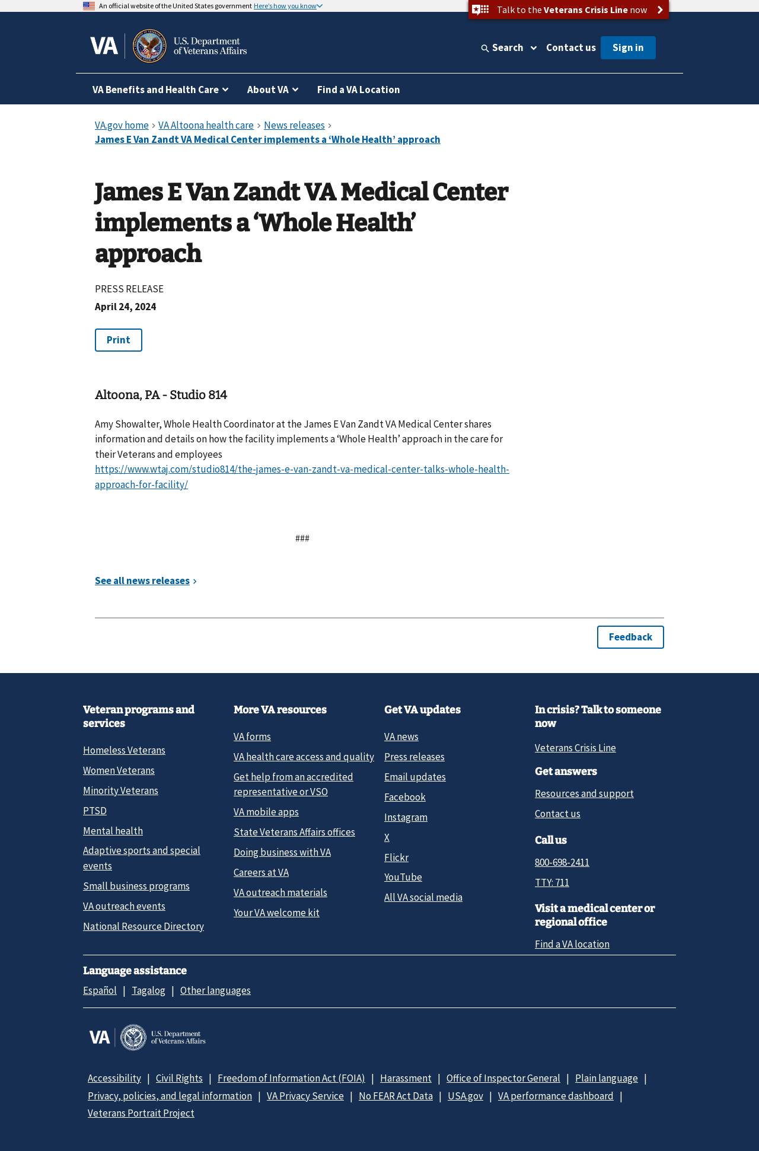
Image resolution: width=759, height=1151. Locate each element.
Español (100, 990)
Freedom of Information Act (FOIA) (291, 1078)
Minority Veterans (120, 790)
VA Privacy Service (305, 1095)
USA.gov (465, 1095)
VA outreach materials (280, 892)
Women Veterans (119, 770)
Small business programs (136, 885)
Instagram (406, 817)
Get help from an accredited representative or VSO (293, 784)
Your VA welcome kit (277, 912)
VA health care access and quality (304, 756)
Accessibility (114, 1078)
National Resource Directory (143, 926)
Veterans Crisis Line (575, 747)
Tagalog (148, 990)
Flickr (396, 857)
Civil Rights (179, 1078)
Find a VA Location (358, 89)
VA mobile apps (266, 811)
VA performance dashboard (556, 1095)
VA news (401, 736)
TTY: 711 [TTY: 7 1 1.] (552, 882)
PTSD (95, 810)
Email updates (415, 776)
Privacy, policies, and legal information (170, 1095)
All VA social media (423, 897)
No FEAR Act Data (396, 1095)
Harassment (406, 1078)
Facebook (405, 797)
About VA (268, 89)
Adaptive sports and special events (141, 858)
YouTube (403, 877)
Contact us (571, 47)
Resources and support (584, 793)
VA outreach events (124, 906)
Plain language (606, 1078)
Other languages (215, 990)
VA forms (252, 736)
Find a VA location (572, 944)
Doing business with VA (282, 852)
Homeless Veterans (124, 750)
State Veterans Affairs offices (294, 831)
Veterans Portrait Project (141, 1113)
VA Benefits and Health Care (156, 89)
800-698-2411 (562, 862)
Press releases (414, 756)
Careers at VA (261, 872)
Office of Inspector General (503, 1078)
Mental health (113, 830)
